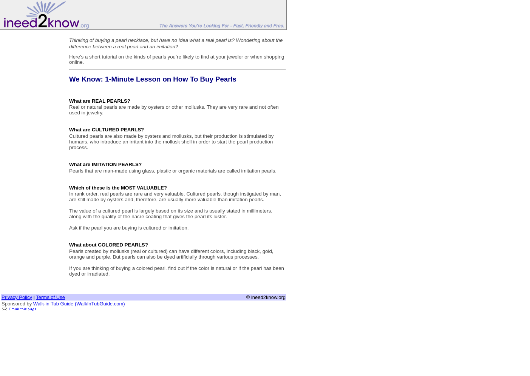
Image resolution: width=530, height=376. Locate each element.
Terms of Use (50, 297)
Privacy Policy (17, 297)
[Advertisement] (31, 144)
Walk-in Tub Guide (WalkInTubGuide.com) (79, 304)
